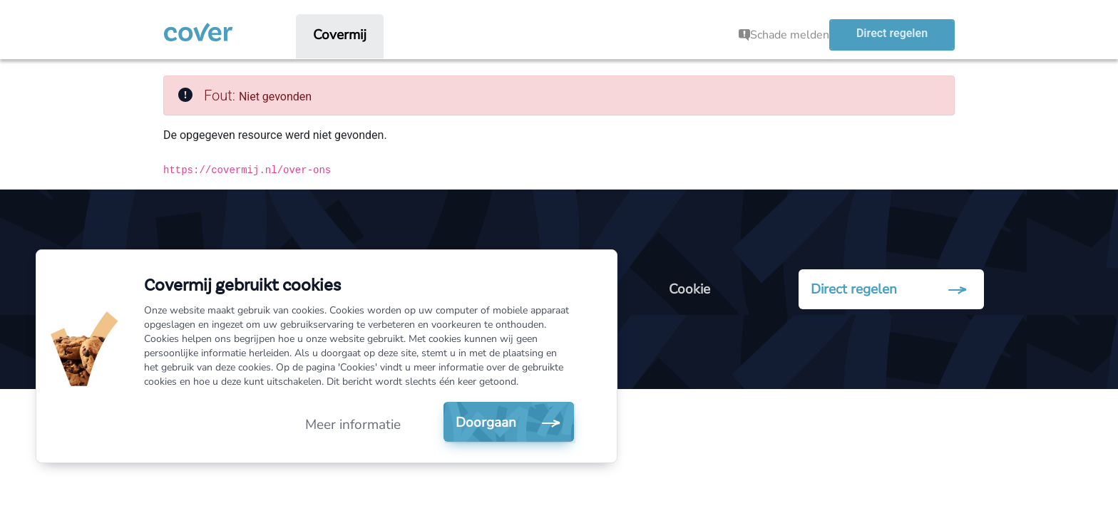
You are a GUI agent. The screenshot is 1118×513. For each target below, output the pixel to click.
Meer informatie (353, 424)
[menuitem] (340, 35)
